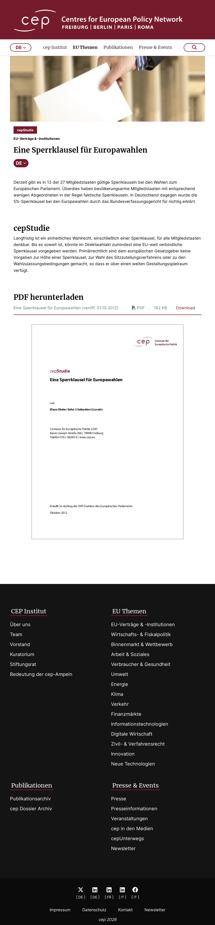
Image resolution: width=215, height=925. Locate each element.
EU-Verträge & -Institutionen (143, 624)
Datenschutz (94, 909)
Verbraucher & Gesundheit (140, 664)
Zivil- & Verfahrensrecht (138, 744)
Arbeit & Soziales (130, 654)
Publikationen (118, 53)
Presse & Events (155, 53)
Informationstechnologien (139, 724)
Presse (118, 799)
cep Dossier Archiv (31, 808)
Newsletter (123, 848)
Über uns (20, 624)
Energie (119, 684)
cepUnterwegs (127, 838)
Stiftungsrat (23, 664)
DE (21, 169)
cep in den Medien (132, 828)
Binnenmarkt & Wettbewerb (142, 644)
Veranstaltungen (129, 818)
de (21, 54)
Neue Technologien (133, 764)
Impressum (60, 909)
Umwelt (119, 674)
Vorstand (20, 644)
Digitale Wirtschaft (131, 734)
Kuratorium (22, 654)
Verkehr (120, 704)
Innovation (123, 754)
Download (185, 314)
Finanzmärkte (126, 714)
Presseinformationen (134, 808)
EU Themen (85, 53)
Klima (117, 694)
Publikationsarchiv (30, 799)
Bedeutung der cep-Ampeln (41, 674)
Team (16, 634)
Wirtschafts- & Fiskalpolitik (141, 634)
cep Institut (55, 53)
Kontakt (125, 909)
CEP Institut (28, 611)
